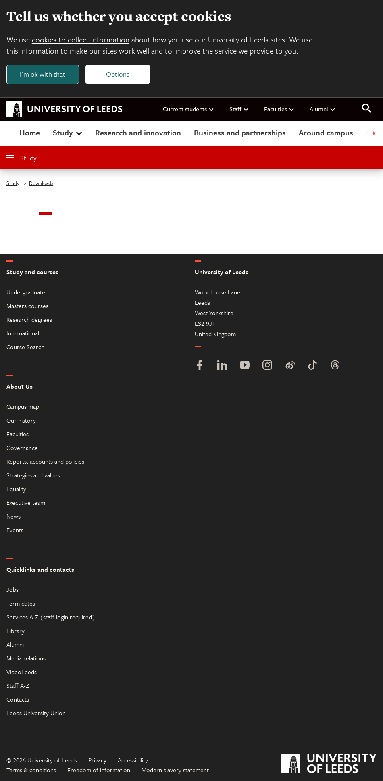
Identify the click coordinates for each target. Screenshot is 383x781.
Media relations (26, 658)
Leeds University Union (36, 712)
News (13, 516)
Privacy (97, 760)
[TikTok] (312, 365)
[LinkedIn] (222, 365)
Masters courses (27, 305)
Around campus (326, 132)
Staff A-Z (17, 685)
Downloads (41, 183)
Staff (239, 108)
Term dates (20, 603)
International (22, 333)
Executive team (25, 502)
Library (15, 630)
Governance (22, 447)
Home (29, 132)
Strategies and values (33, 475)
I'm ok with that (42, 74)
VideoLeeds (21, 671)
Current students (188, 108)
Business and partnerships (240, 132)
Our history (21, 420)
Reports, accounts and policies (45, 461)
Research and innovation (138, 132)
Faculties (279, 108)
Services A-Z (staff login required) (50, 616)
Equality (16, 488)
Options (117, 74)
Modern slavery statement (175, 769)
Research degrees (29, 319)
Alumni (323, 108)
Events (14, 529)
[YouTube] (244, 365)
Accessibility (133, 760)
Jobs (12, 589)
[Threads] (335, 365)
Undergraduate (25, 291)
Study (68, 132)
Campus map (22, 406)
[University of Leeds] (329, 764)
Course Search (25, 346)
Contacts (17, 699)
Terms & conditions (31, 769)
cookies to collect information (80, 39)
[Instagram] (267, 365)
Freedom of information (98, 769)
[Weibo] (289, 365)
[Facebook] (199, 365)
